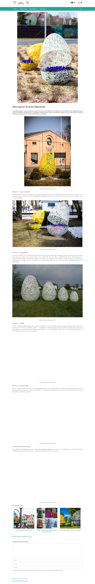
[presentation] (22, 575)
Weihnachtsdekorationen (33, 9)
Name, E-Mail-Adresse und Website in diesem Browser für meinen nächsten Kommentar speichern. (38, 570)
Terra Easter (29, 536)
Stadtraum (24, 536)
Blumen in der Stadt (23, 9)
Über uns (16, 9)
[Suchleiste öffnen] (81, 9)
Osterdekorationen (43, 9)
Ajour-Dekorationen (18, 536)
